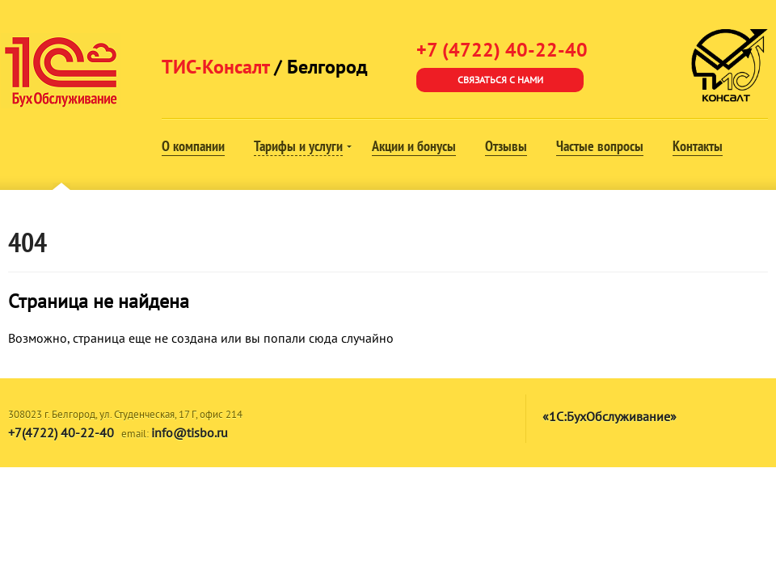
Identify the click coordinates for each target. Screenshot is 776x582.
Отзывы (506, 146)
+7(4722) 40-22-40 (61, 432)
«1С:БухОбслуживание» (609, 416)
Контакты (698, 146)
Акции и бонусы (414, 146)
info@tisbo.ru (189, 432)
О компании (193, 146)
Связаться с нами (500, 80)
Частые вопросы (599, 146)
